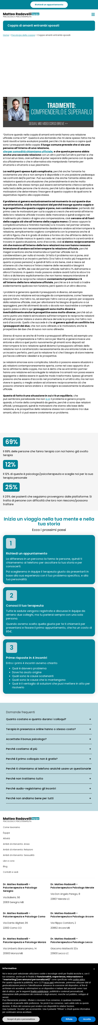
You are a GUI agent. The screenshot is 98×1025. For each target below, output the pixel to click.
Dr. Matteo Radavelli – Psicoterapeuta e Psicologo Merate (72, 886)
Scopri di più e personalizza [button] (21, 1019)
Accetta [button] (87, 1019)
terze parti (49, 982)
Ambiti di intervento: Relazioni (18, 849)
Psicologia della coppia (23, 35)
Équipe (6, 832)
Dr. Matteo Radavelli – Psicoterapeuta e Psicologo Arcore (72, 915)
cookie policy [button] (79, 979)
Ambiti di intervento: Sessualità (18, 855)
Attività (6, 838)
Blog (5, 866)
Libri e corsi (8, 861)
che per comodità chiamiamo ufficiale (27, 151)
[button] (94, 968)
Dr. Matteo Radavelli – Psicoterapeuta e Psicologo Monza (24, 940)
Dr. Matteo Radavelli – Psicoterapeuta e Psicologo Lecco (72, 940)
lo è (48, 399)
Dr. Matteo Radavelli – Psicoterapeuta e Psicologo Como (24, 915)
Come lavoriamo (11, 827)
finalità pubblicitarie (40, 991)
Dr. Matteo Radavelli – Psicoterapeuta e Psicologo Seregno (20, 888)
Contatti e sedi (10, 872)
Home (6, 35)
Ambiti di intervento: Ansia (16, 844)
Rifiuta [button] (69, 1019)
